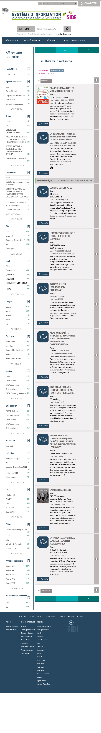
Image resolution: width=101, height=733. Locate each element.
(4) (17, 364)
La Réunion (40, 704)
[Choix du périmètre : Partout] (26, 29)
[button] (17, 74)
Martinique (40, 707)
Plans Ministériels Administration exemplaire (26, 680)
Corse (38, 683)
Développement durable (28, 670)
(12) (17, 109)
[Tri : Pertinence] (46, 81)
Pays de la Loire (41, 721)
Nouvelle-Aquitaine (43, 714)
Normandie (40, 710)
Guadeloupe (40, 690)
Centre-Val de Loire (43, 680)
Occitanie (40, 717)
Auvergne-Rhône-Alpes (44, 666)
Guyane (39, 693)
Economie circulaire (27, 673)
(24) (17, 398)
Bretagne (40, 677)
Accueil (32, 656)
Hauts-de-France (42, 697)
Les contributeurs (11, 670)
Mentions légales (51, 656)
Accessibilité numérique (75, 656)
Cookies (62, 656)
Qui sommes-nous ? (12, 666)
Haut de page (22, 656)
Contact (39, 656)
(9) (17, 329)
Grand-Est (40, 687)
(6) (17, 588)
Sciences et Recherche (28, 687)
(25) (17, 165)
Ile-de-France (41, 700)
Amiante (24, 666)
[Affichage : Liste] (67, 50)
